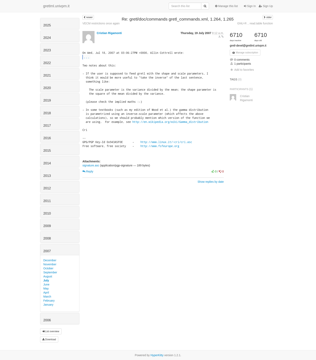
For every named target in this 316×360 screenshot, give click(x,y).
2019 (47, 100)
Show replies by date (211, 181)
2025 (47, 25)
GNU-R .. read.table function (255, 23)
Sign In (250, 6)
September (50, 272)
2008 (47, 238)
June (46, 284)
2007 (47, 251)
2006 (47, 320)
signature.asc (90, 165)
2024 (47, 38)
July (46, 280)
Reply (87, 171)
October (48, 268)
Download (49, 339)
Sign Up (266, 6)
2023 (47, 50)
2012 (47, 188)
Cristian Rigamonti (109, 33)
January (48, 304)
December (49, 260)
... (87, 57)
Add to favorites (242, 69)
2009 (47, 226)
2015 (47, 151)
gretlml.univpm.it (56, 6)
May (46, 288)
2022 (47, 63)
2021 (47, 75)
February (49, 300)
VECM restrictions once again (101, 23)
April (46, 292)
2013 (47, 176)
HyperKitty (157, 355)
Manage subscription (245, 52)
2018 (47, 113)
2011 (47, 201)
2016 (47, 138)
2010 (47, 213)
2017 (47, 126)
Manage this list (226, 6)
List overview (50, 331)
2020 (47, 88)
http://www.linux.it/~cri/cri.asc (166, 142)
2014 (47, 163)
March (47, 296)
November (49, 264)
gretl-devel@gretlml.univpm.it (248, 45)
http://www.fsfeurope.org (159, 146)
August (47, 276)
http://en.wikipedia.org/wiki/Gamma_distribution (170, 122)
